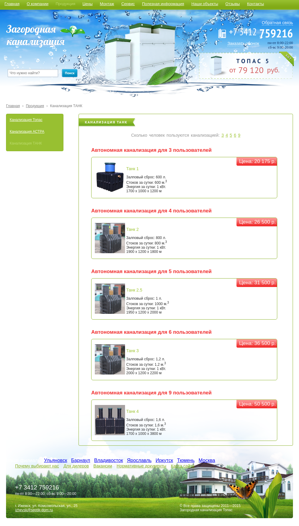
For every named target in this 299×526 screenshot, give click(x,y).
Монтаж (107, 4)
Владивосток (108, 460)
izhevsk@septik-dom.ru (34, 510)
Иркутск (164, 460)
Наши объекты (204, 4)
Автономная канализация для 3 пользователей (151, 150)
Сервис (128, 4)
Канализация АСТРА (27, 131)
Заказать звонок (243, 43)
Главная (12, 4)
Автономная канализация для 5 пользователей (151, 271)
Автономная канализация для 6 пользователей (151, 332)
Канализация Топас (26, 120)
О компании (37, 4)
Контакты (255, 4)
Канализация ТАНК (66, 106)
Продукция (65, 4)
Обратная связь (277, 22)
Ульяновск (55, 460)
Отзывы (232, 4)
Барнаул (80, 460)
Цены (87, 4)
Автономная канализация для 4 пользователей (151, 211)
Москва (207, 460)
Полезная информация (163, 4)
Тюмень (186, 460)
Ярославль (139, 460)
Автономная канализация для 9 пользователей (151, 393)
